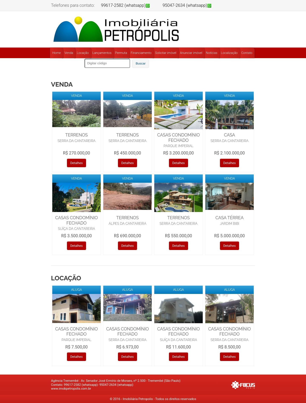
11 (161, 63)
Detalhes (76, 163)
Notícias (211, 53)
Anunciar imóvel (191, 53)
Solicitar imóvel (165, 53)
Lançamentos (102, 53)
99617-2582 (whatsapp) (123, 5)
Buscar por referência (66, 63)
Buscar (141, 63)
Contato (246, 53)
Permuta (121, 53)
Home (56, 53)
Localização (229, 53)
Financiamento (141, 53)
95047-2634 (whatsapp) (185, 5)
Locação (83, 53)
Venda (68, 53)
